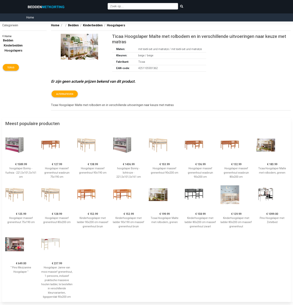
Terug (10, 67)
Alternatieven (64, 94)
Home (30, 17)
